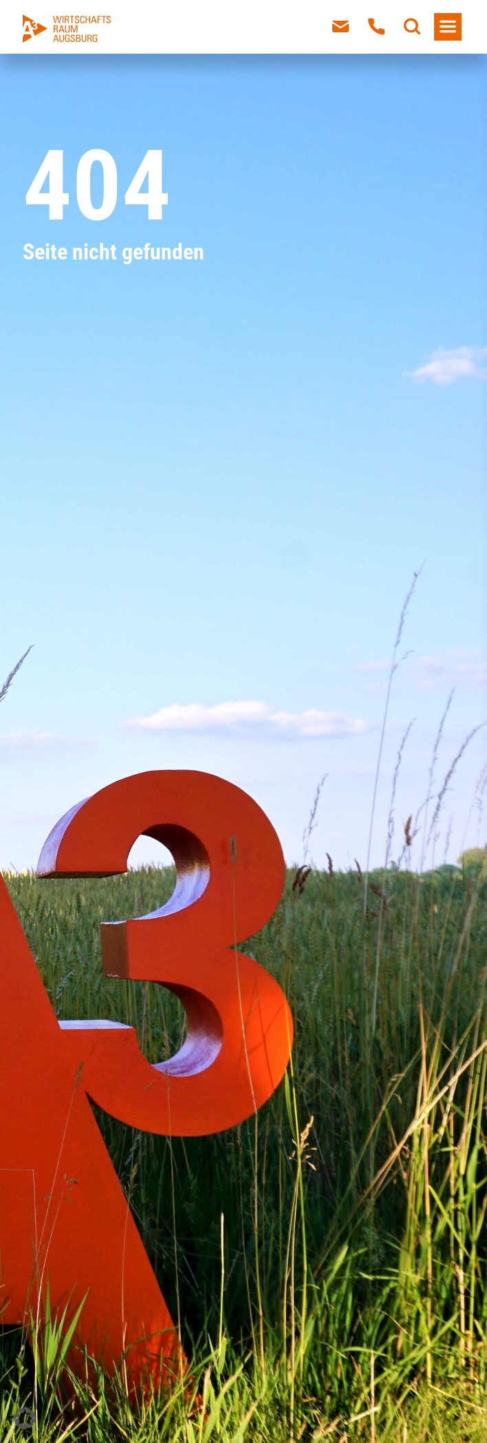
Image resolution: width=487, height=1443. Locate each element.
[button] (25, 1418)
